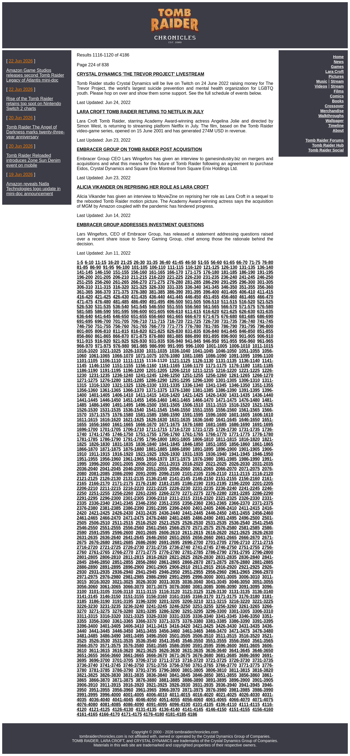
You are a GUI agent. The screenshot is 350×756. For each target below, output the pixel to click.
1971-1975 (180, 459)
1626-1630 (156, 419)
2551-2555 (110, 527)
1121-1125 (180, 360)
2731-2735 (156, 547)
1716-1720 (180, 429)
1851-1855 (216, 444)
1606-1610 (262, 414)
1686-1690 (239, 424)
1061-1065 (99, 355)
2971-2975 (87, 577)
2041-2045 (110, 468)
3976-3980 (216, 689)
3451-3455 (146, 631)
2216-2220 (133, 488)
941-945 (193, 341)
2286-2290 (262, 493)
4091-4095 (156, 704)
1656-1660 (99, 424)
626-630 (247, 311)
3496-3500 (156, 635)
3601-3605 (249, 645)
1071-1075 (146, 355)
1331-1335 (169, 385)
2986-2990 (156, 577)
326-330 (157, 287)
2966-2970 (262, 572)
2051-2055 (156, 468)
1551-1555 (203, 409)
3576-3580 (133, 645)
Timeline (336, 125)
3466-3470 (216, 631)
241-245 (247, 277)
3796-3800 (169, 670)
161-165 (157, 272)
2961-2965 (239, 572)
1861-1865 (262, 444)
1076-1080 (169, 355)
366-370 (103, 292)
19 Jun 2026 (21, 174)
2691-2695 (169, 542)
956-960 (247, 341)
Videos (321, 86)
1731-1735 (249, 429)
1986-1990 (249, 459)
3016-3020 (99, 581)
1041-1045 (203, 351)
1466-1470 (203, 400)
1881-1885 (156, 449)
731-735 (229, 321)
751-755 (103, 326)
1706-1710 (133, 429)
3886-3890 (192, 680)
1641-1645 (226, 419)
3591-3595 (203, 645)
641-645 (103, 316)
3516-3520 (249, 635)
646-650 (121, 316)
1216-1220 (226, 370)
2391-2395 (156, 508)
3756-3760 (180, 665)
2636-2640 (110, 537)
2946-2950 (169, 572)
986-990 (157, 346)
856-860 (85, 336)
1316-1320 (99, 385)
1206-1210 (180, 370)
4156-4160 (262, 709)
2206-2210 (87, 488)
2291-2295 (87, 498)
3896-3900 (239, 680)
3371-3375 (169, 621)
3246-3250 (180, 606)
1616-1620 (110, 419)
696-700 (103, 321)
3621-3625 (146, 650)
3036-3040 (192, 581)
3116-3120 (169, 591)
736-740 (247, 321)
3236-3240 (133, 606)
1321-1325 (122, 385)
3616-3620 (122, 650)
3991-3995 (87, 694)
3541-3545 (169, 640)
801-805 (85, 331)
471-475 (85, 301)
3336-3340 (203, 616)
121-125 (211, 267)
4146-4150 (216, 709)
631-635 (265, 311)
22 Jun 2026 (21, 61)
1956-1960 (110, 459)
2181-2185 (169, 483)
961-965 (265, 341)
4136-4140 (169, 709)
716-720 (175, 321)
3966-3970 (169, 689)
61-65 (229, 262)
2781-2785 (192, 552)
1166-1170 (192, 365)
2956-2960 (216, 572)
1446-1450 (110, 400)
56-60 (216, 262)
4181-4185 (175, 714)
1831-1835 (122, 444)
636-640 (85, 316)
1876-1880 (133, 449)
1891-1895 (203, 449)
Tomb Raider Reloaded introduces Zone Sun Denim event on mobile (33, 160)
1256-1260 (216, 375)
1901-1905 (249, 449)
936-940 (175, 341)
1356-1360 (87, 390)
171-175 (193, 272)
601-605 (157, 311)
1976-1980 (203, 459)
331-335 (175, 287)
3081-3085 (203, 586)
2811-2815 (133, 557)
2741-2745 (203, 547)
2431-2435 (146, 513)
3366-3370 (146, 621)
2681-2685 (122, 542)
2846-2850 (99, 562)
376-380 (139, 292)
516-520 (247, 301)
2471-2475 (133, 518)
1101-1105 (87, 360)
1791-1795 (133, 439)
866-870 (121, 336)
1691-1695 (262, 424)
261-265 (121, 282)
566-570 (229, 306)
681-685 (247, 316)
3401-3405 (110, 626)
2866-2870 (192, 562)
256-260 (103, 282)
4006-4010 (156, 694)
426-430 (121, 296)
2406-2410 (226, 508)
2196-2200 (239, 483)
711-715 (157, 321)
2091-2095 (146, 473)
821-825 (157, 331)
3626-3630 (169, 650)
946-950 (211, 341)
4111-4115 (249, 704)
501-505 (193, 301)
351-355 (247, 287)
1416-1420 (169, 395)
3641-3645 (239, 650)
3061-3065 (110, 586)
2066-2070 (226, 468)
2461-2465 (87, 518)
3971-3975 (192, 689)
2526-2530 (192, 522)
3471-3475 (239, 631)
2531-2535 (216, 522)
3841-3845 (180, 675)
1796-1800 (156, 439)
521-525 (265, 301)
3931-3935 (203, 685)
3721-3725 (216, 660)
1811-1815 (226, 439)
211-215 (139, 277)
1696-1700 (87, 429)
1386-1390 (226, 390)
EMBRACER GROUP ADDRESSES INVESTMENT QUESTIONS (140, 224)
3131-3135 (239, 591)
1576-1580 (122, 414)
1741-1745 (99, 434)
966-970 (85, 346)
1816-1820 (249, 439)
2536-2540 (239, 522)
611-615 (193, 311)
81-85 (82, 267)
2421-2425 (99, 513)
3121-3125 (192, 591)
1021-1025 (110, 351)
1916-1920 (122, 454)
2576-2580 (226, 527)
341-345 (211, 287)
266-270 (139, 282)
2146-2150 (203, 478)
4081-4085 (110, 704)
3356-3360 (99, 621)
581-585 (85, 311)
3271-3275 (99, 611)
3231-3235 (110, 606)
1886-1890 (180, 449)
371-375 (121, 292)
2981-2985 (133, 577)
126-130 (229, 267)
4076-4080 (87, 704)
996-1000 (195, 346)
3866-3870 (99, 680)
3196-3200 (146, 601)
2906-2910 (180, 567)
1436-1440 (262, 395)
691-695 (85, 321)
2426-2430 (122, 513)
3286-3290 (169, 611)
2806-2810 (110, 557)
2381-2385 (110, 508)
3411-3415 (156, 626)
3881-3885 (169, 680)
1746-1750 (122, 434)
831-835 (193, 331)
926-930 (139, 341)
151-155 (121, 272)
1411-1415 (146, 395)
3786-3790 (122, 670)
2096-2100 (169, 473)
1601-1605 (239, 414)
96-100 (123, 267)
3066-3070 (133, 586)
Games (337, 66)
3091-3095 (249, 586)
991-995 (176, 346)
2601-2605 (146, 532)
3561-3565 (262, 640)
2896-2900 (133, 567)
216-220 (157, 277)
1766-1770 (216, 434)
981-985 (139, 346)
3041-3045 (216, 581)
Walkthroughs (331, 116)
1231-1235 (99, 375)
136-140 (265, 267)
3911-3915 (110, 685)
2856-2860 (146, 562)
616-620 (211, 311)
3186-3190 (99, 601)
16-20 (113, 262)
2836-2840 (249, 557)
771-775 (175, 326)
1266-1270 (262, 375)
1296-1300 (203, 380)
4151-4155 (239, 709)
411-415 (265, 292)
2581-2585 (249, 527)
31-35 (152, 262)
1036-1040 (180, 351)
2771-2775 (146, 552)
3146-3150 (110, 596)
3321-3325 (133, 616)
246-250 (265, 277)
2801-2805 (87, 557)
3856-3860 (249, 675)
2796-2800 (262, 552)
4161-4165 (87, 714)
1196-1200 (133, 370)
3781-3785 (99, 670)
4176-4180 (153, 714)
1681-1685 (216, 424)
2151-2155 (226, 478)
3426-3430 (226, 626)
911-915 (85, 341)
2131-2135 (133, 478)
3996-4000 (110, 694)
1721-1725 (203, 429)
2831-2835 (226, 557)
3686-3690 (249, 655)
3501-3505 (180, 635)
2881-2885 (262, 562)
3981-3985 (239, 689)
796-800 (265, 326)
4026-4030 (249, 694)
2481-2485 (180, 518)
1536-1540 (133, 409)
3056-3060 (87, 586)
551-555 (175, 306)
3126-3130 (216, 591)
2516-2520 (146, 522)
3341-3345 (226, 616)
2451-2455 (239, 513)
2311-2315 (180, 498)
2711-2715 (262, 542)
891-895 (211, 336)
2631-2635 (87, 537)
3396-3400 (87, 626)
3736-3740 (87, 665)
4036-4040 (99, 699)
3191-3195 (122, 601)
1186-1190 (87, 370)
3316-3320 (110, 616)
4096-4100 (180, 704)
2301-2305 (133, 498)
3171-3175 (226, 596)
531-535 (103, 306)
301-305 (265, 282)
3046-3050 (239, 581)
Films (339, 91)
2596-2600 (122, 532)
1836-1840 (146, 444)
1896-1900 (226, 449)
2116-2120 (262, 473)
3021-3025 (122, 581)
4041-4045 (122, 699)
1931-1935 (192, 454)
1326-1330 (146, 385)
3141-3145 (87, 596)
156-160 (139, 272)
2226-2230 (180, 488)
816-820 (139, 331)
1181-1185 (262, 365)
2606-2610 (169, 532)
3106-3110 (122, 591)
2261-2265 (146, 493)
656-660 (157, 316)
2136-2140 (156, 478)
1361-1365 (110, 390)
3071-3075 (156, 586)
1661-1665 (122, 424)
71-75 (254, 262)
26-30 (139, 262)
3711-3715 (169, 660)
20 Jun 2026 (21, 117)
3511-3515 (226, 635)
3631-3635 (192, 650)
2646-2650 (156, 537)
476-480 (103, 301)
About (338, 130)
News (339, 61)
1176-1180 (239, 365)
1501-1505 (169, 405)
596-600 (139, 311)
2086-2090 (122, 473)
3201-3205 (169, 601)
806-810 (103, 331)
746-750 (85, 326)
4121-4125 (99, 709)
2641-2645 (133, 537)
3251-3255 (203, 606)
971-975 (103, 346)
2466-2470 (110, 518)
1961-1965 (133, 459)
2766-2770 (122, 552)
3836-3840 (156, 675)
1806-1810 (203, 439)
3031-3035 (169, 581)
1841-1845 (169, 444)
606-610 (175, 311)
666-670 (193, 316)
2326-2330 (249, 498)
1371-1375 (156, 390)
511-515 (229, 301)
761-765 (139, 326)
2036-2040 (87, 468)
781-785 (211, 326)
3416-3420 (180, 626)
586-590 (103, 311)
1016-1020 (87, 351)
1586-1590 (169, 414)
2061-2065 (203, 468)
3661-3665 (133, 655)
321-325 (139, 287)
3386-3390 (239, 621)
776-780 (193, 326)
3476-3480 (262, 631)
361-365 (85, 292)
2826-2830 (203, 557)
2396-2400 (180, 508)
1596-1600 (216, 414)
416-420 (85, 296)
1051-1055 (249, 351)
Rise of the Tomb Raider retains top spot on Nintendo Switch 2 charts (33, 103)
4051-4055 (169, 699)
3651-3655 (87, 655)
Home (338, 57)
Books (338, 101)
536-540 (121, 306)
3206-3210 (192, 601)
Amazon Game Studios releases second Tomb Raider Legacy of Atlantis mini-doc (35, 75)
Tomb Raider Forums (324, 140)
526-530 (85, 306)
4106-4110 (226, 704)
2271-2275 (192, 493)
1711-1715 (156, 429)
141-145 (85, 272)
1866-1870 (87, 449)
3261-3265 (249, 606)
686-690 (265, 316)
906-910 (265, 336)
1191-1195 (110, 370)
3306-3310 (262, 611)
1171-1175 (216, 365)
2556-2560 (133, 527)
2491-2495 (226, 518)
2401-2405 (203, 508)
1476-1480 (249, 400)
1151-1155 (122, 365)
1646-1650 (249, 419)
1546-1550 (180, 409)
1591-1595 (192, 414)
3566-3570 (87, 645)
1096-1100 (262, 355)
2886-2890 (87, 567)
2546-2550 (87, 527)
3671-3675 (180, 655)
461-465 (247, 296)
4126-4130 (122, 709)
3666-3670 (156, 655)
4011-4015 (180, 694)
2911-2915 (203, 567)
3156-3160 (156, 596)
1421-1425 (192, 395)
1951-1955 (87, 459)
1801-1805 (180, 439)
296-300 (247, 282)
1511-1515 (216, 405)
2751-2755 (249, 547)
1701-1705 (110, 429)
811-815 (121, 331)
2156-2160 (249, 478)
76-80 (267, 262)
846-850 (247, 331)
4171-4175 (131, 714)
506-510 (211, 301)
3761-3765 (203, 665)
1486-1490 (99, 405)
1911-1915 (99, 454)
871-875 (139, 336)
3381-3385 (216, 621)
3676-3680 (203, 655)
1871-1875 (110, 449)
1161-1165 (169, 365)
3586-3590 (180, 645)
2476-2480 (156, 518)
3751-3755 (156, 665)
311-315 (103, 287)
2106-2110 (216, 473)
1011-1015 (262, 346)
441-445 (175, 296)
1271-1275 (87, 380)
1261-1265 (239, 375)
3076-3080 (180, 586)
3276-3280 (122, 611)
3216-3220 (239, 601)
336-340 (193, 287)
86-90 (95, 267)
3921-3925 (156, 685)
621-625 (229, 311)
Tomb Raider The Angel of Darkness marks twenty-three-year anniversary (35, 132)
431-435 (139, 296)
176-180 (211, 272)
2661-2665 (226, 537)
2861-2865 (169, 562)
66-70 (241, 262)
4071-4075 (262, 699)
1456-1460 (156, 400)
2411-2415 (249, 508)
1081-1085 (192, 355)
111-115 (175, 267)
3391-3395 (262, 621)
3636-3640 (216, 650)
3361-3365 (122, 621)
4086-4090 (133, 704)
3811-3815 (239, 670)
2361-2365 (216, 503)
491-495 (157, 301)
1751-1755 (146, 434)
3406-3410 (133, 626)
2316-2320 (203, 498)
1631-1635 (180, 419)
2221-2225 (156, 488)
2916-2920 (226, 567)
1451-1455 (133, 400)
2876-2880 (239, 562)
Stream (337, 81)
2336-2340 (99, 503)
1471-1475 (226, 400)
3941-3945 (249, 685)
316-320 (121, 287)
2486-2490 (203, 518)
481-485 (121, 301)
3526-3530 (99, 640)
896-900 (229, 336)
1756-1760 (169, 434)
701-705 (121, 321)
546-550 (157, 306)
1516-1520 (239, 405)
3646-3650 (262, 650)
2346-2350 (146, 503)
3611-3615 (99, 650)
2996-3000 (203, 577)
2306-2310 (156, 498)
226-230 (193, 277)
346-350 (229, 287)
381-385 (157, 292)
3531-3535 (122, 640)
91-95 (108, 267)
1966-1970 (156, 459)
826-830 (175, 331)
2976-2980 (110, 577)
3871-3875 (122, 680)
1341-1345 (216, 385)
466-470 (265, 296)
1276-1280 (110, 380)
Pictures (336, 76)
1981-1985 (226, 459)
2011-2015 (169, 464)
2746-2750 (226, 547)
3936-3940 (226, 685)
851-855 (265, 331)
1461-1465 (180, 400)
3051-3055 (262, 581)
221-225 (175, 277)
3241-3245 (156, 606)
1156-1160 (146, 365)
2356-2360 (192, 503)
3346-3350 (249, 616)
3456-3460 (169, 631)
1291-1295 (180, 380)
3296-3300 (216, 611)
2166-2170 (99, 483)
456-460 (229, 296)
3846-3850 (203, 675)
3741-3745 (110, 665)
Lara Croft (334, 71)
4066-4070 (239, 699)
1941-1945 (239, 454)
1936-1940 (216, 454)
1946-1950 (262, 454)
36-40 (165, 262)
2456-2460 (262, 513)
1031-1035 (156, 351)
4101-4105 (203, 704)
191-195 (265, 272)
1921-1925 (146, 454)
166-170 (175, 272)
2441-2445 (192, 513)
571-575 (247, 306)
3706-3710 (146, 660)
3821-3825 (87, 675)
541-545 (139, 306)
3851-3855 (226, 675)
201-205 (103, 277)
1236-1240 (122, 375)
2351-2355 (169, 503)
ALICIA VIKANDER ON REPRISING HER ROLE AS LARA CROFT (143, 187)
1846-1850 (192, 444)
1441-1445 (87, 400)
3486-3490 (110, 635)
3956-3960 (122, 689)
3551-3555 (216, 640)
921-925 (121, 341)
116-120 (193, 267)
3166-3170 (203, 596)
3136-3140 (262, 591)
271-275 (157, 282)
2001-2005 (122, 464)
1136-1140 (249, 360)
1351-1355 (262, 385)
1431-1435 (239, 395)
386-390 (175, 292)
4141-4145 (192, 709)
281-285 (193, 282)
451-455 (211, 296)
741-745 (265, 321)
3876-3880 (146, 680)
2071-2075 (249, 468)
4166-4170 (109, 714)
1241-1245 (146, 375)
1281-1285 (133, 380)
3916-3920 (133, 685)
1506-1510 (192, 405)
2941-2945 (146, 572)
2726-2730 (133, 547)
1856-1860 (239, 444)
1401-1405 (99, 395)
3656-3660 (110, 655)
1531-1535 (110, 409)
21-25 (126, 262)
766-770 (157, 326)
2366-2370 (239, 503)
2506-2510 (99, 522)
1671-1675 (169, 424)
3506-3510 (203, 635)
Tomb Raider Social (326, 150)
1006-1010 (239, 346)
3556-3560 (239, 640)
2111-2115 (239, 473)
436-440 (157, 296)
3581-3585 (156, 645)
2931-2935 (99, 572)
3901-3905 (262, 680)
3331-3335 (180, 616)
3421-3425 (203, 626)
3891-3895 (216, 680)
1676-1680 (192, 424)
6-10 (89, 262)
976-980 (121, 346)
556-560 (193, 306)
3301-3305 (239, 611)
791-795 (247, 326)
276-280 (175, 282)
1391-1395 (249, 390)
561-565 (211, 306)
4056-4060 (192, 699)
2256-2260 (122, 493)
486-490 (139, 301)
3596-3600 (226, 645)
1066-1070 (122, 355)
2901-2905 (156, 567)
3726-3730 (239, 660)
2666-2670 (249, 537)
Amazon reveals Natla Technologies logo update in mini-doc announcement (33, 188)
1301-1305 (226, 380)
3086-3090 (226, 586)
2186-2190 (192, 483)
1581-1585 (146, 414)
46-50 (190, 262)
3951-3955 (99, 689)
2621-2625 (239, 532)
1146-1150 (99, 365)
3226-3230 (87, 606)
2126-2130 (110, 478)
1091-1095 (239, 355)
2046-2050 (133, 468)
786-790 (229, 326)
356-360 (265, 287)
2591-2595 (99, 532)
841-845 (229, 331)
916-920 (103, 341)
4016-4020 (203, 694)
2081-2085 (99, 473)
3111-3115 (146, 591)
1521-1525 (262, 405)
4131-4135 (146, 709)
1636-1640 (203, 419)
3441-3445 (99, 631)
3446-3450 (122, 631)
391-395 (193, 292)
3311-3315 (87, 616)
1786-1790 (110, 439)
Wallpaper (335, 120)
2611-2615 (192, 532)
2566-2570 (180, 527)
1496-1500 (146, 405)
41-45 (177, 262)
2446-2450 (216, 513)
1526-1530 (87, 409)
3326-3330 (156, 616)
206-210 (121, 277)
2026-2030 (239, 464)
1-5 (80, 262)
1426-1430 (216, 395)
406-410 (247, 292)
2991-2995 (180, 577)
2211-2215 (110, 488)
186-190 (247, 272)
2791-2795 (239, 552)
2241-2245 (249, 488)
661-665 (175, 316)
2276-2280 (216, 493)
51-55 (203, 262)
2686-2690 (146, 542)
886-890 (193, 336)
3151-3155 (133, 596)
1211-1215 (203, 370)
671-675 (211, 316)
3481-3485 (87, 635)
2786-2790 (216, 552)
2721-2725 (110, 547)
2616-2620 (216, 532)
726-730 (211, 321)
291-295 (229, 282)
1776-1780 (262, 434)
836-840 (211, 331)
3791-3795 (146, 670)
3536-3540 (146, 640)
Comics (337, 96)
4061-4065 (216, 699)
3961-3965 (146, 689)
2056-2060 (180, 468)
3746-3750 (133, 665)
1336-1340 (192, 385)
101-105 (140, 267)
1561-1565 (249, 409)
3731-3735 (262, 660)
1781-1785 (87, 439)
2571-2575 (203, 527)
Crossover (334, 106)
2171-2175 (122, 483)
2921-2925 (249, 567)
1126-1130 (203, 360)
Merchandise (332, 111)
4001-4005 (133, 694)
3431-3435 (249, 626)
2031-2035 (262, 464)
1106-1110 (110, 360)
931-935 (157, 341)
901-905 (247, 336)
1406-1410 (122, 395)
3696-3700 (99, 660)
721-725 (193, 321)
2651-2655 (180, 537)
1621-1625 (133, 419)
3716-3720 (192, 660)
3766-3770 (226, 665)
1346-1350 (239, 385)
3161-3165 (180, 596)
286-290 (211, 282)
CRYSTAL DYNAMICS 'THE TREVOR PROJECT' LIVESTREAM (140, 74)
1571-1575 (99, 414)
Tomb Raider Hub (328, 145)
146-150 (103, 272)
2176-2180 (146, 483)
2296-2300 (110, 498)
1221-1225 (249, 370)
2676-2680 (99, 542)
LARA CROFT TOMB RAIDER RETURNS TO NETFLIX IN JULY (140, 111)
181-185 (229, 272)
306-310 (85, 287)
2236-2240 (226, 488)
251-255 (85, 282)
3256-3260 (226, 606)
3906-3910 (87, 685)
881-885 (175, 336)
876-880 (157, 336)
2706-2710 (239, 542)
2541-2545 (262, 522)
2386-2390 (133, 508)
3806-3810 (216, 670)
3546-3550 (192, 640)
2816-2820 (156, 557)
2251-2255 (99, 493)
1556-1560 (226, 409)
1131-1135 (226, 360)
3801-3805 (192, 670)
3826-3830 (110, 675)
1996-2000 (99, 464)
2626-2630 (262, 532)
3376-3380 (192, 621)
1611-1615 (87, 419)
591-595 (121, 311)
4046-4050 (146, 699)
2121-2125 (87, 478)
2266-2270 (169, 493)
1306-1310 (249, 380)
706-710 (139, 321)
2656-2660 (203, 537)
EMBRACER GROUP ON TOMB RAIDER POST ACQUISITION (139, 149)
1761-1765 (192, 434)
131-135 (247, 267)
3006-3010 (249, 577)
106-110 (158, 267)
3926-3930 (180, 685)
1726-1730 (226, 429)
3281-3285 (146, 611)
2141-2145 (180, 478)
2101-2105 (192, 473)
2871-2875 (216, 562)
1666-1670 (146, 424)
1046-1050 (226, 351)
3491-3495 (133, 635)
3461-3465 (192, 631)
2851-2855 (122, 562)
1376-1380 (180, 390)
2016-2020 (192, 464)
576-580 (265, 306)
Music (321, 81)
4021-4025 (226, 694)
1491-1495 (122, 405)
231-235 (211, 277)
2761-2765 (99, 552)
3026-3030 (146, 581)
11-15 (100, 262)
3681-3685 (226, 655)
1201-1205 (156, 370)
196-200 (85, 277)
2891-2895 (110, 567)
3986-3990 (262, 689)
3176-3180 (249, 596)
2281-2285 (239, 493)
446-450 (193, 296)
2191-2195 (216, 483)
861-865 (103, 336)
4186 (192, 714)
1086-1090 (216, 355)
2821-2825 (180, 557)
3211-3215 (216, 601)
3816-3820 (262, 670)
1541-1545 (156, 409)
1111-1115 (133, 360)
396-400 (211, 292)
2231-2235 (203, 488)
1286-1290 (156, 380)
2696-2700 (192, 542)
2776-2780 (169, 552)
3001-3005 (226, 577)
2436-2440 (169, 513)
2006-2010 (146, 464)
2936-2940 (122, 572)
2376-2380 (87, 508)
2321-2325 (226, 498)
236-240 (229, 277)
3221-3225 (262, 601)
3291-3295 (192, 611)
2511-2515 (122, 522)
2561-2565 (156, 527)
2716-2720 (87, 547)
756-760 (121, 326)
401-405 (229, 292)
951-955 (229, 341)
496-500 (175, 301)
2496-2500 (249, 518)
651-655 (139, 316)
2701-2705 (216, 542)
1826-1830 (99, 444)
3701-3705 (122, 660)
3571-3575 (110, 645)
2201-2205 (262, 483)
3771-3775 (249, 665)
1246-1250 (169, 375)
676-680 (229, 316)
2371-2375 (262, 503)
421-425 (103, 296)
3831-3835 (133, 675)
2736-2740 (180, 547)
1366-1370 (133, 390)
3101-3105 (99, 591)
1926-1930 (169, 454)
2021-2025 (216, 464)
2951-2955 (192, 572)
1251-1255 (192, 375)
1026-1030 (133, 351)
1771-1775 (239, 434)
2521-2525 (169, 522)
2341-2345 (122, 503)
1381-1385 (203, 390)
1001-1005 (216, 346)
